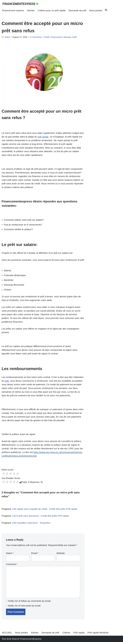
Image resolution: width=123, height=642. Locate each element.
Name (10, 553)
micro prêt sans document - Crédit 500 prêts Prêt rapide (40, 516)
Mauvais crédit (70, 37)
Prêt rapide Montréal (98, 632)
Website (60, 553)
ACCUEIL (7, 632)
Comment (11, 564)
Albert (7, 37)
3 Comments (35, 37)
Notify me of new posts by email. (24, 605)
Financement (56, 37)
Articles (31, 10)
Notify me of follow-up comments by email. (29, 601)
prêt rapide (43, 136)
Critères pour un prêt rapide (52, 10)
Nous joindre (95, 10)
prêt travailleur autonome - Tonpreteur (31, 523)
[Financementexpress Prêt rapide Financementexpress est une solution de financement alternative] (20, 4)
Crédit (46, 37)
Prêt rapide (79, 632)
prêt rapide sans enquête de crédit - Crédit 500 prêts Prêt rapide (44, 509)
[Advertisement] (106, 60)
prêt (7, 381)
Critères (66, 632)
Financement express (13, 10)
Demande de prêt (77, 10)
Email (35, 553)
